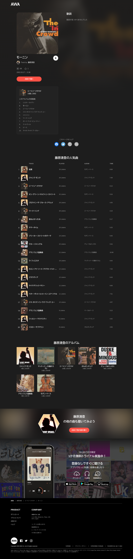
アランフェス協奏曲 (90, 219)
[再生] (55, 58)
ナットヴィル (27, 124)
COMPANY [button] (37, 509)
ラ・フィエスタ (34, 261)
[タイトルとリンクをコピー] (70, 144)
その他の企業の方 (36, 532)
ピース (25, 127)
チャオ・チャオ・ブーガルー (31, 130)
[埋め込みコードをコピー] (76, 144)
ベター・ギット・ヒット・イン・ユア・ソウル (43, 294)
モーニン (40, 500)
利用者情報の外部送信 (97, 546)
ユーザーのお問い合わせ (38, 524)
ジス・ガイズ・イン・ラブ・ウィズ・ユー (34, 112)
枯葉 (30, 169)
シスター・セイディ (28, 102)
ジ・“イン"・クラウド (34, 91)
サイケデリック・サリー (37, 286)
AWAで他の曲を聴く (79, 430)
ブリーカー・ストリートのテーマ (40, 236)
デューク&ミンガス (90, 244)
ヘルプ (13, 524)
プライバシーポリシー (81, 546)
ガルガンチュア (89, 327)
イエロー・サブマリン (36, 327)
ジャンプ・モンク (35, 178)
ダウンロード (15, 514)
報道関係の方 (35, 527)
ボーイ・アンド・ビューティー (31, 121)
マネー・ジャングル (35, 244)
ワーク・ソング (27, 118)
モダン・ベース (88, 169)
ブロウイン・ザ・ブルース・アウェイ (41, 203)
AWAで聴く (29, 79)
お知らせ (14, 521)
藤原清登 (31, 62)
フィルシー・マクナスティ (38, 319)
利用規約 (68, 546)
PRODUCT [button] (15, 509)
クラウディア (33, 277)
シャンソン (26, 115)
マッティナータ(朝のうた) (92, 261)
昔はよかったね (34, 219)
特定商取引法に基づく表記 (114, 546)
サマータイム (33, 227)
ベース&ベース (89, 310)
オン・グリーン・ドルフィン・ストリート (42, 194)
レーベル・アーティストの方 (39, 530)
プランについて (16, 518)
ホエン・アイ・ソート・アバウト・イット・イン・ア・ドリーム (48, 269)
